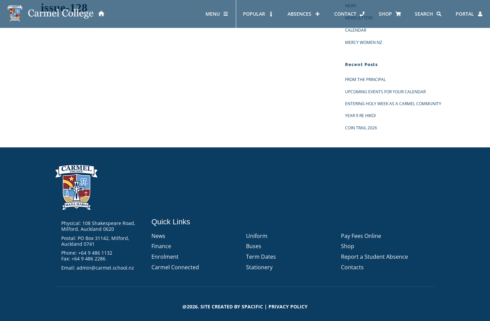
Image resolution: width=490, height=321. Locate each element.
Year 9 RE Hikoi (360, 115)
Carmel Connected (175, 267)
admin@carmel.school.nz (105, 267)
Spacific (252, 306)
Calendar (355, 30)
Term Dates (261, 256)
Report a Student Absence (374, 256)
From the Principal (365, 79)
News (158, 236)
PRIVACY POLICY (288, 306)
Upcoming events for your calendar (385, 92)
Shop (347, 246)
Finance (161, 246)
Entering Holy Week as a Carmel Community (393, 104)
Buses (253, 246)
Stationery (259, 267)
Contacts (352, 267)
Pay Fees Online (361, 236)
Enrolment (165, 256)
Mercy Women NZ (363, 42)
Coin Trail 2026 (361, 128)
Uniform (256, 236)
